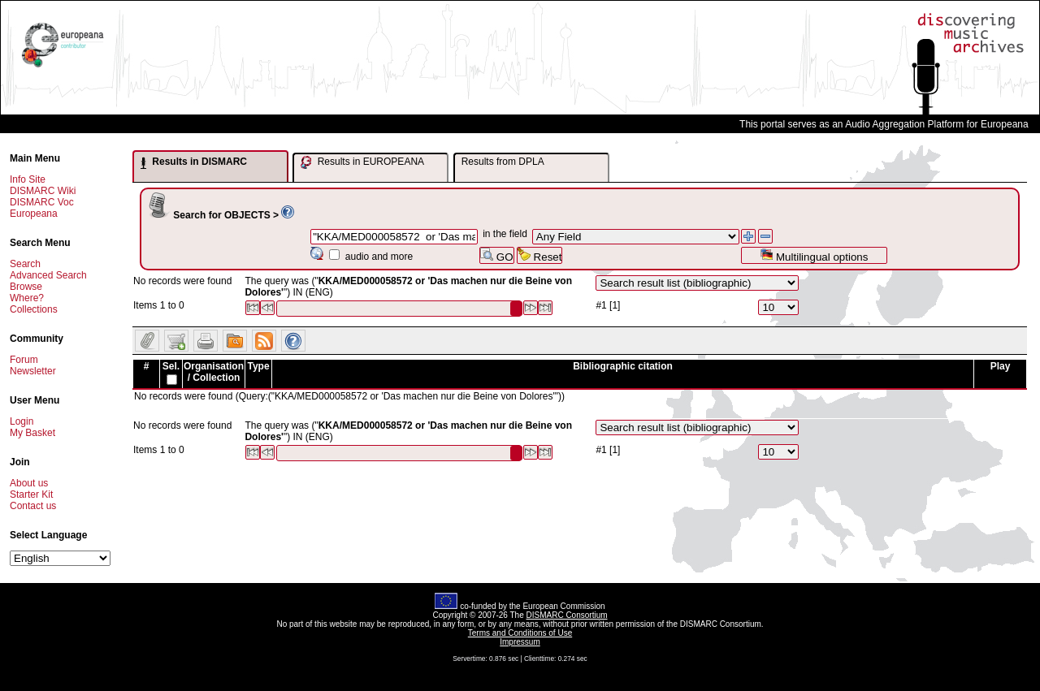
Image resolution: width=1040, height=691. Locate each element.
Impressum (520, 641)
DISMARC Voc (42, 202)
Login (21, 421)
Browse (26, 286)
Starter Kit (31, 494)
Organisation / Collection (214, 372)
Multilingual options (814, 255)
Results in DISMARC (194, 162)
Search (25, 264)
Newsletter (33, 371)
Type (258, 366)
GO (496, 255)
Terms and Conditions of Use (520, 632)
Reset (540, 255)
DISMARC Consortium (567, 615)
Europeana (34, 213)
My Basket (32, 432)
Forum (24, 359)
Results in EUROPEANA (362, 162)
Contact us (33, 506)
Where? (27, 298)
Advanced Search (48, 275)
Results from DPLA (503, 161)
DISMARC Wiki (43, 191)
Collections (34, 309)
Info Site (28, 179)
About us (29, 483)
